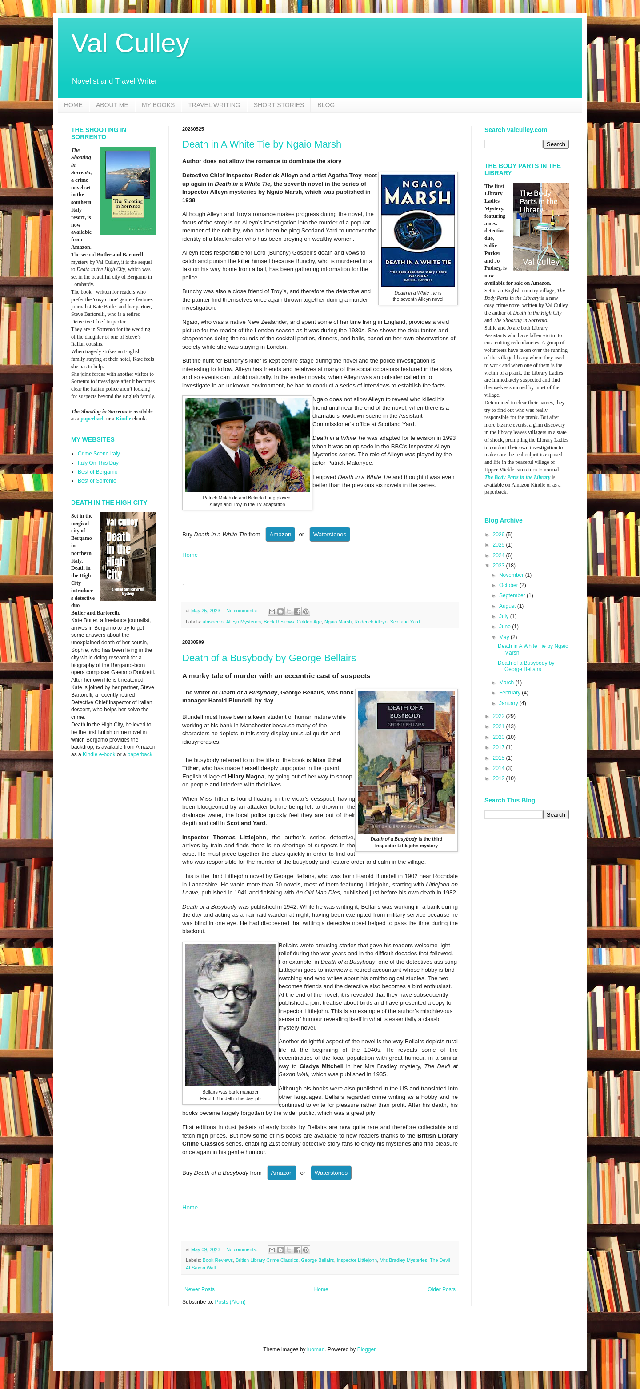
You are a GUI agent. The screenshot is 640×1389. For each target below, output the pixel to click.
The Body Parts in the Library (517, 477)
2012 (499, 778)
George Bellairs (317, 1260)
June (505, 626)
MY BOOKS (158, 104)
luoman (315, 1349)
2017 (499, 747)
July (504, 616)
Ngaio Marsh (338, 621)
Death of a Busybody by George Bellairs (269, 657)
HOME (73, 104)
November (512, 575)
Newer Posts (199, 1289)
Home (190, 554)
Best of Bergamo (97, 472)
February (510, 693)
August (508, 606)
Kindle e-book (100, 754)
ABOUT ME (112, 104)
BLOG (326, 104)
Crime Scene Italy (99, 454)
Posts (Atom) (230, 1302)
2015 (499, 758)
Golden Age (309, 621)
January (509, 703)
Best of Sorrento (97, 481)
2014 (499, 768)
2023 (499, 566)
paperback (92, 418)
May (505, 637)
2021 (499, 726)
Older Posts (442, 1289)
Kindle (123, 418)
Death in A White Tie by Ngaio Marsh (261, 144)
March (507, 682)
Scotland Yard (405, 621)
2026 (499, 534)
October (509, 585)
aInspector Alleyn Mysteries (232, 621)
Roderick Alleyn (370, 621)
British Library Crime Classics (267, 1260)
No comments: (242, 610)
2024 (499, 555)
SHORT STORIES (279, 104)
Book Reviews (279, 621)
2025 (499, 545)
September (513, 595)
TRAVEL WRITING (214, 104)
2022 (499, 716)
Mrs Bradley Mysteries (403, 1260)
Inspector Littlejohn (357, 1260)
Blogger (366, 1349)
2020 (499, 737)
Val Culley (130, 43)
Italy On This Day (98, 463)
